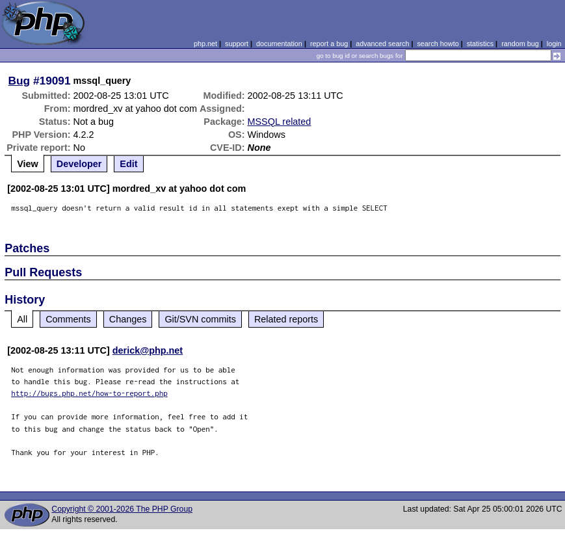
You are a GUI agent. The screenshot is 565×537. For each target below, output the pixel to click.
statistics (480, 43)
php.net (205, 43)
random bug (520, 43)
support (236, 43)
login (554, 43)
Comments (68, 319)
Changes (128, 319)
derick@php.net (147, 350)
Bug (19, 80)
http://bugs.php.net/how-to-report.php (89, 393)
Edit (128, 164)
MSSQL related (279, 121)
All (22, 319)
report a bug (329, 43)
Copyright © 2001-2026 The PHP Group (121, 509)
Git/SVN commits (200, 319)
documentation (279, 43)
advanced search (382, 43)
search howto (437, 43)
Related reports (286, 319)
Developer (79, 164)
